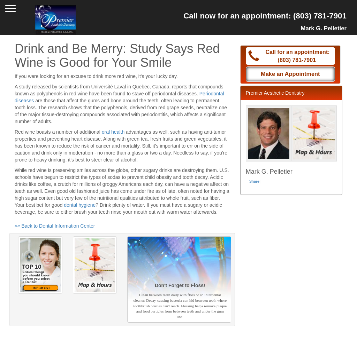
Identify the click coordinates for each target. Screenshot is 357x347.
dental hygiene (80, 205)
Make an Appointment (290, 74)
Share (254, 181)
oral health (113, 132)
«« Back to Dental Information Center (55, 226)
